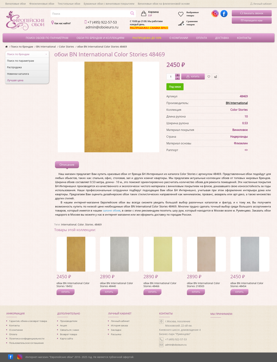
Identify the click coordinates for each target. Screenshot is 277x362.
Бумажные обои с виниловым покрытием (109, 3)
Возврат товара (68, 334)
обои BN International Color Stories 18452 (73, 284)
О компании (16, 329)
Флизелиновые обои (41, 3)
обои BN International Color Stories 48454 (246, 284)
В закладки (208, 77)
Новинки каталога (18, 73)
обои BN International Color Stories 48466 (159, 284)
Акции (63, 325)
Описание (67, 165)
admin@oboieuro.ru (176, 344)
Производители (68, 321)
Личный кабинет (120, 321)
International (68, 224)
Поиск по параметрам (20, 60)
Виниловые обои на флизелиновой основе (164, 3)
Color (81, 224)
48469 (98, 224)
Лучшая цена (15, 80)
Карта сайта (66, 338)
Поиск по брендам (22, 46)
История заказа (119, 325)
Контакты (14, 325)
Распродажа (14, 67)
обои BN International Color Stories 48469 (102, 46)
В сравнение (215, 77)
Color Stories (66, 46)
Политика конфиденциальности (26, 338)
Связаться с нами (69, 329)
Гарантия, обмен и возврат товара (28, 321)
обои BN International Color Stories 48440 (116, 284)
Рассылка (116, 334)
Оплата (13, 334)
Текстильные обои (69, 3)
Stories (89, 224)
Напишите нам (251, 20)
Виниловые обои (15, 3)
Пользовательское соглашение (26, 343)
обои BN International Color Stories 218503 (203, 284)
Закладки (116, 329)
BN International (46, 46)
